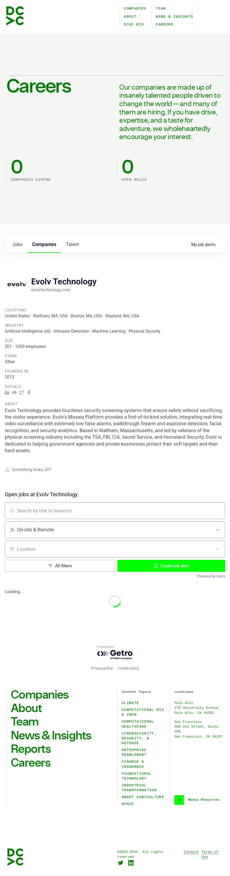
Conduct (191, 852)
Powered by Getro (211, 576)
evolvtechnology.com (50, 289)
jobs (17, 244)
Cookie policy (128, 668)
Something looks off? (28, 469)
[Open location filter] (217, 549)
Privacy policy (102, 668)
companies (44, 244)
